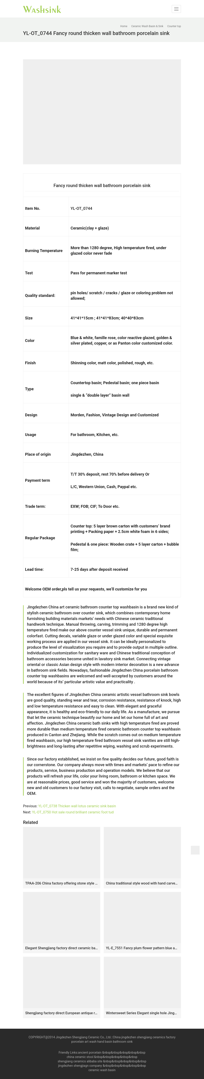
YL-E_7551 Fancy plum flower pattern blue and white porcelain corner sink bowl (142, 948)
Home (123, 26)
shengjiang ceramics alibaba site (80, 1061)
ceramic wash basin (102, 1070)
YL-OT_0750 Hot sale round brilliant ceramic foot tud (73, 812)
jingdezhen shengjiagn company (80, 1065)
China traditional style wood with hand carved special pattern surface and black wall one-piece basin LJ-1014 (142, 883)
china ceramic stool (80, 1057)
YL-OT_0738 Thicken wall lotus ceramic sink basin (77, 806)
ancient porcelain (90, 1052)
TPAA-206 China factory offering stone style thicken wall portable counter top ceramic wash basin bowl (61, 883)
